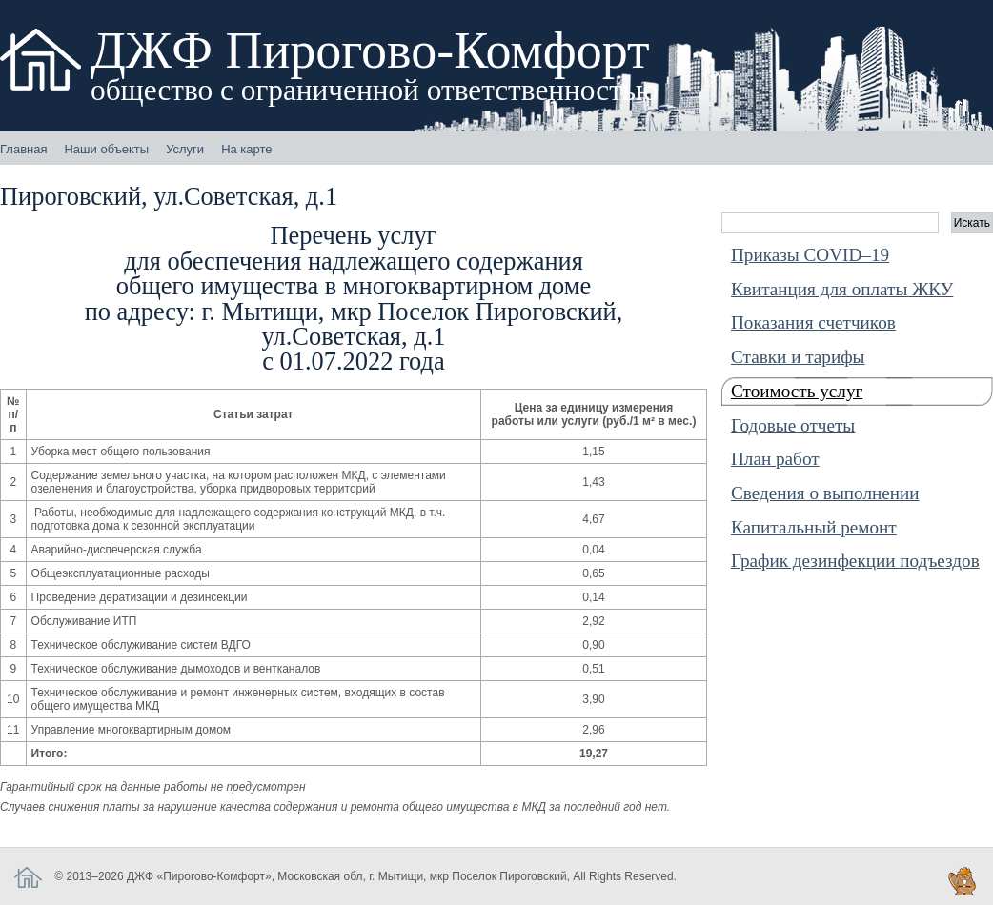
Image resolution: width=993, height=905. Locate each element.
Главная (23, 149)
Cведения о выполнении (825, 493)
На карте (246, 149)
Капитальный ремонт (814, 527)
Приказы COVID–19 (810, 255)
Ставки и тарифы (798, 357)
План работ (775, 459)
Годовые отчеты (793, 425)
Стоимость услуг (796, 391)
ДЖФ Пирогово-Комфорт (375, 64)
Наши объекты (106, 149)
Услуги (185, 149)
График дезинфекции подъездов (855, 561)
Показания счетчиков (813, 322)
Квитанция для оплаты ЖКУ (842, 289)
